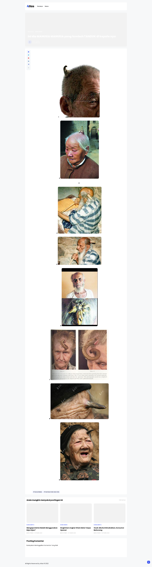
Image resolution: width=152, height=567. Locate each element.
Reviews (40, 6)
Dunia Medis (38, 31)
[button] (28, 68)
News (47, 6)
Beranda (30, 32)
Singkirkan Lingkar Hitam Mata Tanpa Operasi (75, 529)
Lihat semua (122, 500)
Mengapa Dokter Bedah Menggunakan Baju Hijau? (42, 529)
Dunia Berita (30, 525)
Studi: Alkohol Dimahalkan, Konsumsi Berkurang (109, 529)
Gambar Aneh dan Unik (52, 492)
